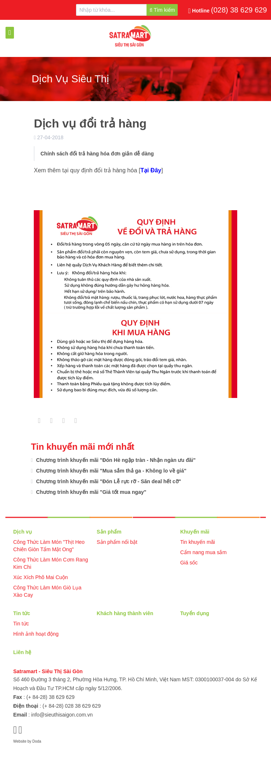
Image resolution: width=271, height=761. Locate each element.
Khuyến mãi (195, 532)
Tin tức (21, 613)
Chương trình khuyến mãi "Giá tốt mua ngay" (90, 492)
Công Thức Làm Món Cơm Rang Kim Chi (50, 563)
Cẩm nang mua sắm (203, 552)
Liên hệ (22, 652)
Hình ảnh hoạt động (36, 634)
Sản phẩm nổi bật (117, 542)
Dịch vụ (22, 532)
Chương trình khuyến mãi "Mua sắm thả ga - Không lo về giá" (110, 471)
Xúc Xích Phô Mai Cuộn (40, 577)
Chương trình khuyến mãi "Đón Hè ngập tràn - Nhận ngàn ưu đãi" (115, 460)
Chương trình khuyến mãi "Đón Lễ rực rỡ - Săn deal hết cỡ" (108, 481)
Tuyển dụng (194, 613)
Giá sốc (189, 563)
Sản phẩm (109, 532)
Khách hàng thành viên (125, 613)
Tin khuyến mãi (197, 542)
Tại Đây (150, 170)
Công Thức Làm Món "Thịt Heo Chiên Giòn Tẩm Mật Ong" (48, 545)
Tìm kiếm (162, 10)
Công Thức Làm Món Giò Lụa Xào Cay (47, 591)
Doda (36, 741)
